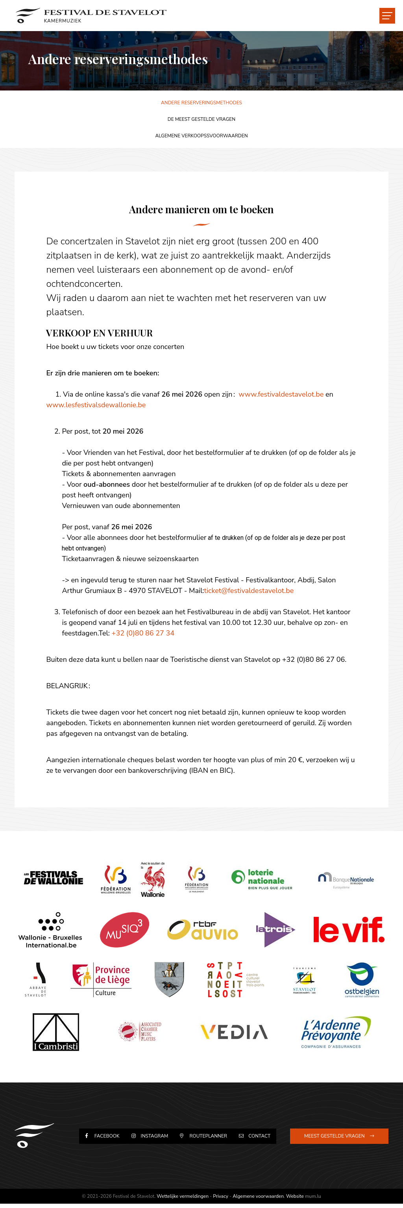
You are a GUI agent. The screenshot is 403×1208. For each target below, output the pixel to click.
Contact (258, 1139)
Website (295, 1200)
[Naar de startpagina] (95, 16)
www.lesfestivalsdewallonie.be (97, 405)
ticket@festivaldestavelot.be (250, 590)
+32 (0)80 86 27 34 (144, 633)
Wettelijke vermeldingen (183, 1200)
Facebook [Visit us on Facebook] (112, 1139)
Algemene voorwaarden (258, 1200)
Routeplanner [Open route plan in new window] (209, 1139)
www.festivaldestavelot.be (282, 394)
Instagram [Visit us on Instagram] (157, 1139)
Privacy (220, 1200)
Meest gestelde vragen (333, 1139)
